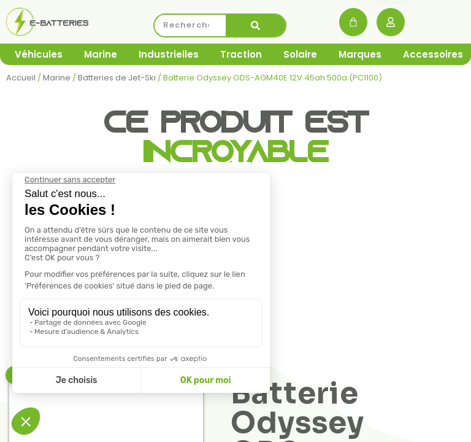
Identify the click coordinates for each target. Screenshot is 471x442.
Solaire (300, 54)
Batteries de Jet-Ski (117, 77)
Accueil (21, 77)
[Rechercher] (256, 25)
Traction (241, 54)
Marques (360, 54)
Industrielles (169, 54)
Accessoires (433, 54)
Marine (100, 54)
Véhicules (39, 54)
